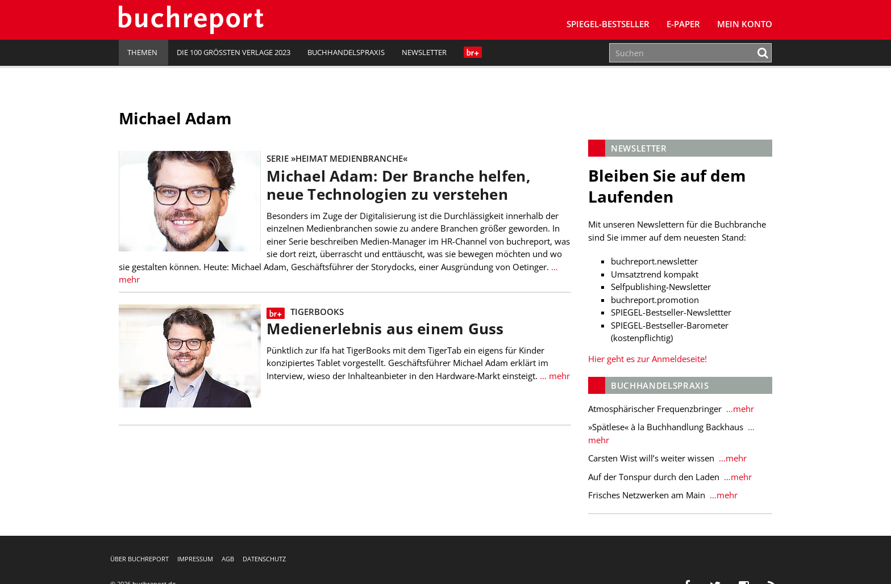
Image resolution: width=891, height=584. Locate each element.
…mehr (739, 408)
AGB (228, 558)
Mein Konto (744, 24)
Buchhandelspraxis (346, 52)
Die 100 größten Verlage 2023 (233, 52)
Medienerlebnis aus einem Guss (385, 329)
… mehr (554, 375)
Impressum (195, 558)
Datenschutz (264, 558)
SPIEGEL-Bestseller (608, 24)
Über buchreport (139, 558)
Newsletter (424, 52)
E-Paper (683, 24)
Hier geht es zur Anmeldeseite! (647, 358)
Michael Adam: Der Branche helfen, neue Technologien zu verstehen (398, 185)
